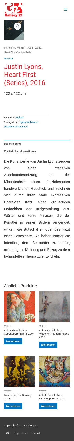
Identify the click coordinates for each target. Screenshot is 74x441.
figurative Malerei (29, 122)
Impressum (21, 433)
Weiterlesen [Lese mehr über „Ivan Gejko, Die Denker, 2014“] (13, 406)
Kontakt (35, 433)
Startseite (9, 47)
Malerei (21, 47)
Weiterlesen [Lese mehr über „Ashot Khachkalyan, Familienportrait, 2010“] (48, 406)
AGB (8, 433)
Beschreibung (12, 143)
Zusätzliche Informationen (20, 151)
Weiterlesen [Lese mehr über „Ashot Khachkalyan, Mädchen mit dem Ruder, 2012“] (48, 344)
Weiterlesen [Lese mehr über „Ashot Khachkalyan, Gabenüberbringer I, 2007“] (13, 341)
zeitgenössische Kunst (16, 126)
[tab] (37, 144)
